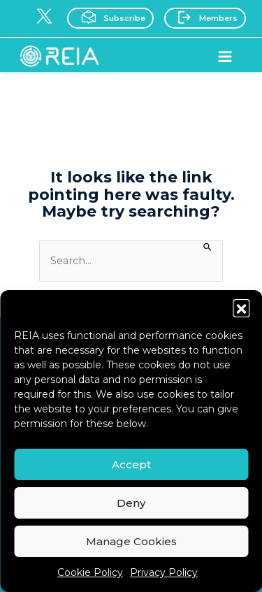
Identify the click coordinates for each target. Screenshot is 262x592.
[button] (241, 308)
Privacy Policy (164, 572)
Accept (131, 464)
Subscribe (109, 17)
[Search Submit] (207, 246)
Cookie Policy (90, 572)
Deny (131, 503)
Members (204, 17)
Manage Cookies (131, 541)
